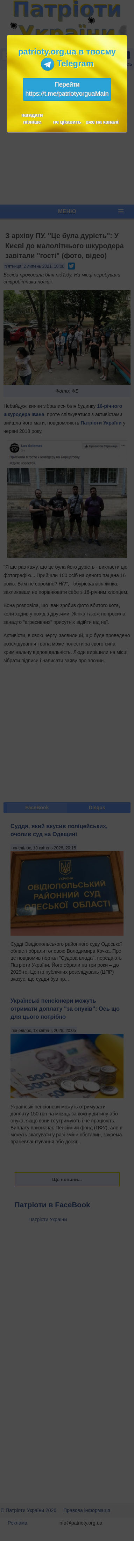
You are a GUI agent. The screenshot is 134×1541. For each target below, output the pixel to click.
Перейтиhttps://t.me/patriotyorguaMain (66, 89)
